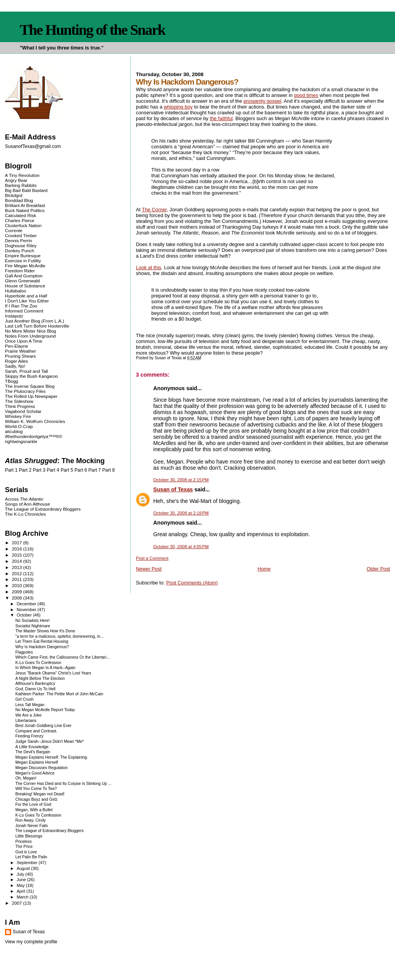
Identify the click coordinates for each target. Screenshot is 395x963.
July (21, 874)
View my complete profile (31, 941)
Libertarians (26, 720)
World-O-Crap (19, 426)
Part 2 (25, 470)
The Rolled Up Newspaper (31, 396)
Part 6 (80, 470)
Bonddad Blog (19, 200)
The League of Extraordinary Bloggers (43, 508)
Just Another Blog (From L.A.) (34, 320)
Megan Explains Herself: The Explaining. (51, 757)
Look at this (148, 267)
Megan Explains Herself (36, 762)
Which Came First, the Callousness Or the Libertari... (62, 657)
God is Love (26, 852)
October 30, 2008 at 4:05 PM (181, 546)
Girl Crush (24, 699)
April (21, 891)
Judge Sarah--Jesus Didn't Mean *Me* (49, 741)
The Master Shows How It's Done (45, 631)
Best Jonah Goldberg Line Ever (43, 726)
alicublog (14, 431)
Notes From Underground (30, 335)
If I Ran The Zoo (21, 305)
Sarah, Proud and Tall (26, 371)
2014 (17, 561)
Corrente (13, 230)
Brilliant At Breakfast (25, 205)
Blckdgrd (13, 195)
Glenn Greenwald (22, 280)
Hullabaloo (15, 290)
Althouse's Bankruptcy (35, 683)
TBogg (11, 381)
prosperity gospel (262, 101)
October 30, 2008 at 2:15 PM (181, 479)
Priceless (23, 841)
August (24, 868)
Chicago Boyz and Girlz (36, 799)
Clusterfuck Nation (23, 225)
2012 (17, 573)
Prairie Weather (20, 350)
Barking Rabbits (21, 185)
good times (306, 95)
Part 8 (108, 470)
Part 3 (39, 470)
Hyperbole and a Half (26, 295)
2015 (17, 554)
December (27, 603)
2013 (17, 567)
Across (24, 498)
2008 (17, 597)
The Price (24, 846)
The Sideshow (19, 401)
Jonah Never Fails (31, 826)
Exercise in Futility (23, 260)
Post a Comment (152, 558)
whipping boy (178, 107)
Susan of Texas (173, 489)
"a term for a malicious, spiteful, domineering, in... (59, 636)
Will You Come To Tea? (36, 788)
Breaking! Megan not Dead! (39, 794)
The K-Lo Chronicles (25, 513)
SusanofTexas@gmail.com (33, 146)
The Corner (154, 209)
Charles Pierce (19, 220)
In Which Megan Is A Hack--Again (45, 668)
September (28, 862)
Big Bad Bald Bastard (26, 190)
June (22, 879)
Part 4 (53, 470)
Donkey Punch (19, 250)
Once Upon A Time (23, 340)
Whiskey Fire (18, 416)
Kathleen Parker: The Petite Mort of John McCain (59, 694)
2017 (17, 542)
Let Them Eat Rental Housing (41, 641)
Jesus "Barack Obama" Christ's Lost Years (53, 673)
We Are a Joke (28, 715)
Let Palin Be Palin (31, 857)
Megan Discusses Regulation (41, 768)
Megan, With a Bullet (34, 810)
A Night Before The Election (40, 678)
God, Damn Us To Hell (35, 689)
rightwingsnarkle (21, 441)
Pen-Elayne (16, 345)
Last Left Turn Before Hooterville (37, 325)
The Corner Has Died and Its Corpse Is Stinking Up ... (63, 783)
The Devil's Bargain (32, 752)
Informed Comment (24, 310)
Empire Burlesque (23, 255)
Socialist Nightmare (32, 626)
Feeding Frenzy (29, 736)
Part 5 (67, 470)
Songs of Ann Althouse (27, 503)
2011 (17, 579)
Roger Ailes (16, 360)
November (27, 609)
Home (263, 569)
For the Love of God (33, 804)
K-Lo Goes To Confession (38, 663)
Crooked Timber (21, 235)
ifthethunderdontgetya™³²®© (33, 436)
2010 (17, 585)
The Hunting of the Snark (92, 30)
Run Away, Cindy (30, 820)
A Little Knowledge (32, 747)
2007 (17, 902)
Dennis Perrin (18, 240)
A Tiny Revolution (22, 175)
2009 (17, 591)
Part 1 (11, 470)
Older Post (378, 569)
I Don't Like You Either (27, 300)
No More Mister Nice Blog (30, 330)
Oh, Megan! (26, 778)
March (23, 897)
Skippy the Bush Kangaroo (31, 376)
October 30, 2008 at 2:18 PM (181, 513)
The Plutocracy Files (25, 391)
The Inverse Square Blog (29, 386)
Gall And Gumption (23, 275)
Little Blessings (28, 836)
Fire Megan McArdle (25, 265)
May (21, 885)
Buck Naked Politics (25, 210)
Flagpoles (24, 652)
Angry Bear (16, 180)
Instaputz (14, 315)
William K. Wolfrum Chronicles (35, 421)
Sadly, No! (15, 366)
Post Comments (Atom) (192, 583)
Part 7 (94, 470)
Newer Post (148, 569)
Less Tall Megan (29, 705)
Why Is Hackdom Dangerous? (42, 647)
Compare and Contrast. (36, 731)
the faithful (221, 118)
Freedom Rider (20, 270)
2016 (17, 548)
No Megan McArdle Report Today (45, 710)
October (25, 615)
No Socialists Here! (32, 620)
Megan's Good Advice (35, 773)
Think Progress (20, 406)
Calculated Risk (20, 215)
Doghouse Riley (21, 245)
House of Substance (25, 285)
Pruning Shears (20, 355)
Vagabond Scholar (23, 411)
